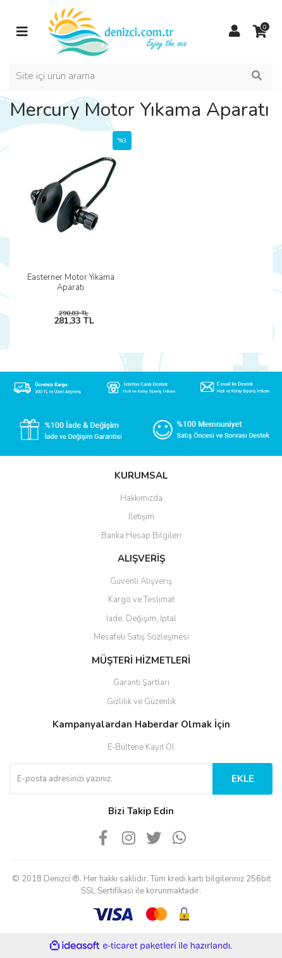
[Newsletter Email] (110, 779)
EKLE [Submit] (242, 778)
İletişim (141, 516)
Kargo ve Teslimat (141, 599)
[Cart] (260, 31)
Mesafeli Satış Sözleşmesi (141, 637)
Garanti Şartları (141, 682)
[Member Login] (234, 31)
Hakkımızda (141, 498)
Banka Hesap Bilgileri (141, 535)
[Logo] (118, 31)
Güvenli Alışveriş (141, 581)
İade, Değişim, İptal (141, 618)
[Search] (141, 76)
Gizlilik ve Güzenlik (141, 701)
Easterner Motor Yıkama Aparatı (70, 282)
